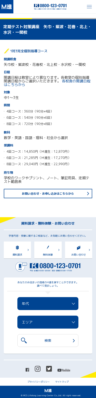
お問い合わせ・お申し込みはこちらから (48, 194)
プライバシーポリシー (38, 381)
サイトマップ (62, 381)
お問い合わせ (78, 254)
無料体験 (48, 254)
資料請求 (17, 254)
